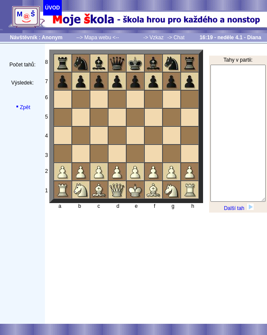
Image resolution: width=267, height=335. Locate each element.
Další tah (239, 208)
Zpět (22, 107)
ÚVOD (52, 8)
